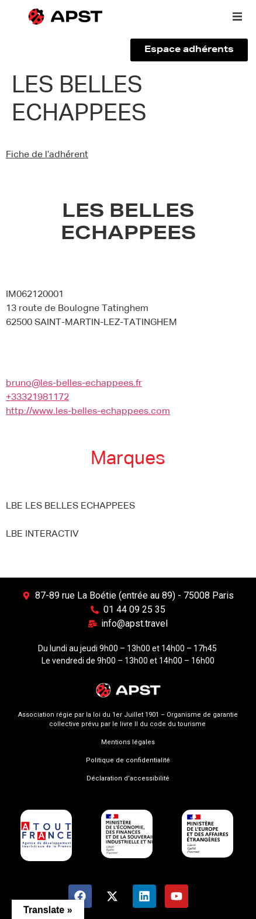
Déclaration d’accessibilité (128, 778)
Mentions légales (128, 742)
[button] (237, 16)
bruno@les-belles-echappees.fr (74, 383)
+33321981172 (37, 397)
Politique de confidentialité (128, 760)
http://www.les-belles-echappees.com (88, 411)
